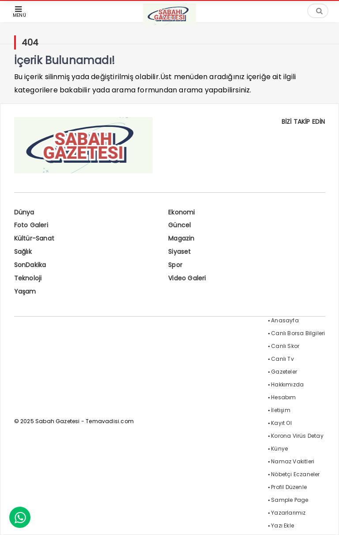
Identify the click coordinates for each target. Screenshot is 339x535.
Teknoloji (28, 278)
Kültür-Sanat (34, 238)
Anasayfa (285, 320)
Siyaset (179, 251)
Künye (279, 448)
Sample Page (289, 500)
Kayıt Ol (281, 423)
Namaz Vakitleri (292, 461)
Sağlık (23, 251)
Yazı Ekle (282, 525)
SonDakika (30, 264)
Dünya (24, 212)
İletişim (280, 410)
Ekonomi (181, 212)
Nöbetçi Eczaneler (295, 474)
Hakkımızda (287, 384)
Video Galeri (187, 278)
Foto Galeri (31, 225)
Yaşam (25, 291)
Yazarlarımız (288, 512)
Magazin (181, 238)
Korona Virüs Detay (297, 435)
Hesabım (283, 397)
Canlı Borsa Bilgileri (298, 333)
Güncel (179, 225)
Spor (175, 264)
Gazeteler (284, 371)
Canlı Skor (285, 346)
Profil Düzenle (289, 487)
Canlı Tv (282, 359)
